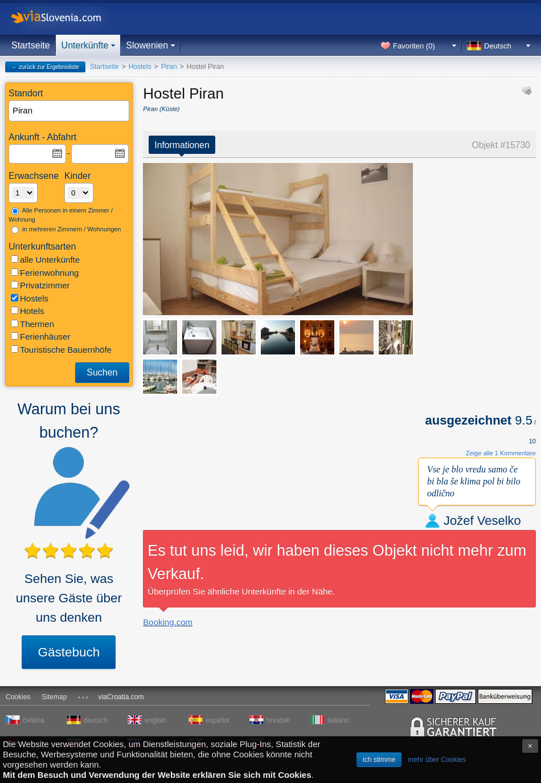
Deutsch (497, 46)
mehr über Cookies (436, 760)
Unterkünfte (85, 45)
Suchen (102, 372)
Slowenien (147, 45)
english (155, 720)
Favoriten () (414, 46)
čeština (33, 720)
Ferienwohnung (45, 273)
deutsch (96, 720)
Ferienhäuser (40, 336)
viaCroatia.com (121, 697)
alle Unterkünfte (45, 259)
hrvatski (278, 720)
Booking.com (167, 622)
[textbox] (69, 110)
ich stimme (379, 760)
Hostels (29, 298)
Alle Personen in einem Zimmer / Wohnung (61, 215)
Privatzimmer (40, 285)
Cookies (18, 697)
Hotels (27, 311)
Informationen (181, 145)
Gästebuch (69, 652)
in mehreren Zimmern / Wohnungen (66, 230)
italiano (338, 720)
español (217, 720)
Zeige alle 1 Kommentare (501, 453)
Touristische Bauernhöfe (61, 349)
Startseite (30, 45)
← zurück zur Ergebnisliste (45, 67)
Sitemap (54, 697)
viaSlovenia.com (65, 17)
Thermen (32, 324)
